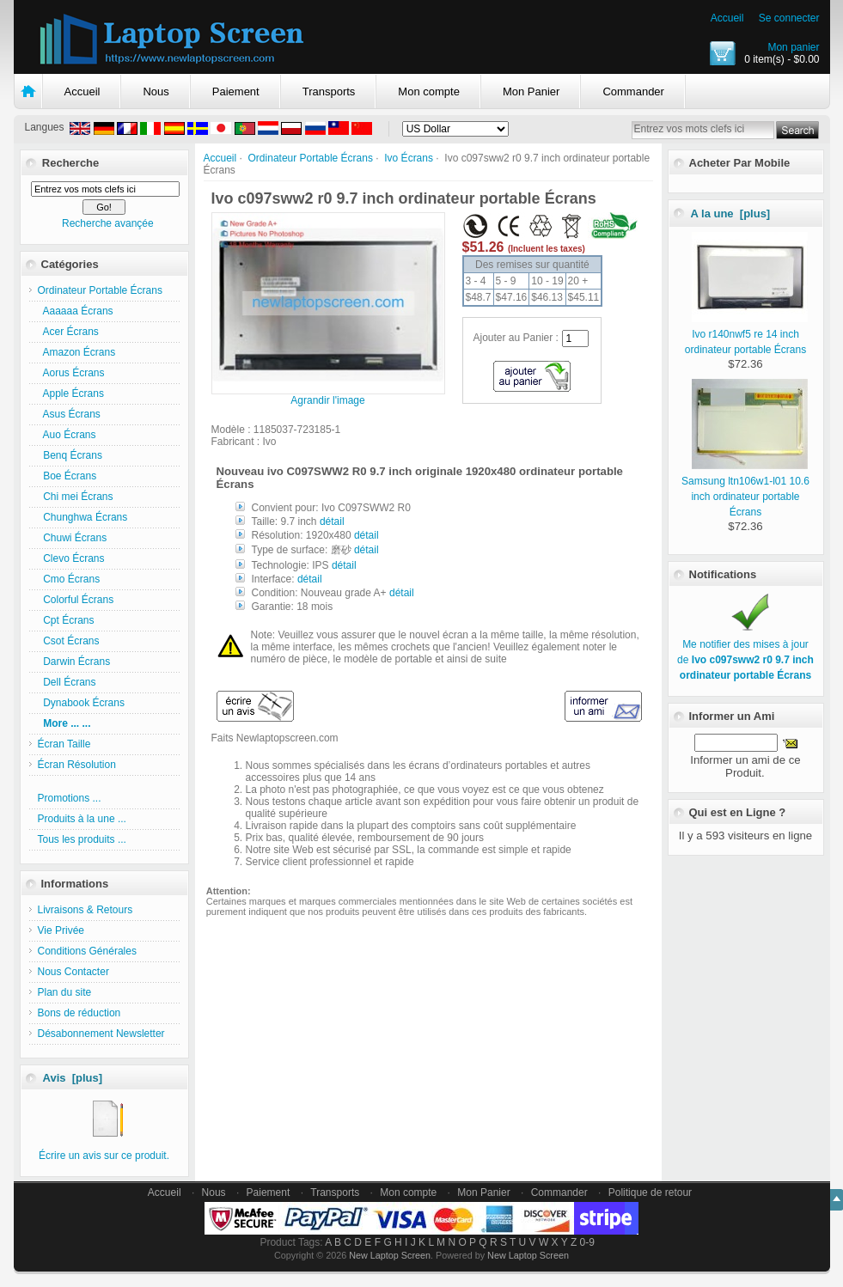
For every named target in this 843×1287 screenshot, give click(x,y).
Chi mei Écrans (75, 497)
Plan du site (65, 992)
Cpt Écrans (66, 620)
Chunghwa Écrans (83, 517)
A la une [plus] (731, 213)
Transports (329, 91)
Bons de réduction (79, 1013)
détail (332, 521)
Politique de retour (650, 1192)
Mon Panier (531, 91)
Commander (633, 91)
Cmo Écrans (69, 579)
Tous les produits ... (82, 839)
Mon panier (793, 47)
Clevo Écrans (71, 558)
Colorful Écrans (76, 600)
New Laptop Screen (390, 1255)
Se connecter (789, 18)
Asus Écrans (69, 414)
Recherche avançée (108, 223)
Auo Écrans (67, 435)
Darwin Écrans (74, 662)
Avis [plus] (73, 1077)
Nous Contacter (73, 972)
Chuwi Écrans (72, 538)
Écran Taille (64, 744)
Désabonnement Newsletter (101, 1034)
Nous (155, 91)
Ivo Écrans (408, 158)
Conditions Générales (87, 951)
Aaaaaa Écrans (75, 311)
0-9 (587, 1242)
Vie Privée (61, 930)
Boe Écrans (67, 476)
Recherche (70, 162)
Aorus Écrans (71, 373)
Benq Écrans (70, 455)
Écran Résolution (77, 765)
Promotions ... (69, 798)
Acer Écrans (68, 332)
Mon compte (429, 91)
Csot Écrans (69, 641)
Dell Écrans (67, 682)
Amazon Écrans (77, 352)
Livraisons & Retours (85, 910)
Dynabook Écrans (81, 703)
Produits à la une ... (82, 819)
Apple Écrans (71, 393)
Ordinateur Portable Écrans (310, 158)
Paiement (236, 91)
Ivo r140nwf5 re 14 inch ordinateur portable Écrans (746, 334)
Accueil (727, 18)
